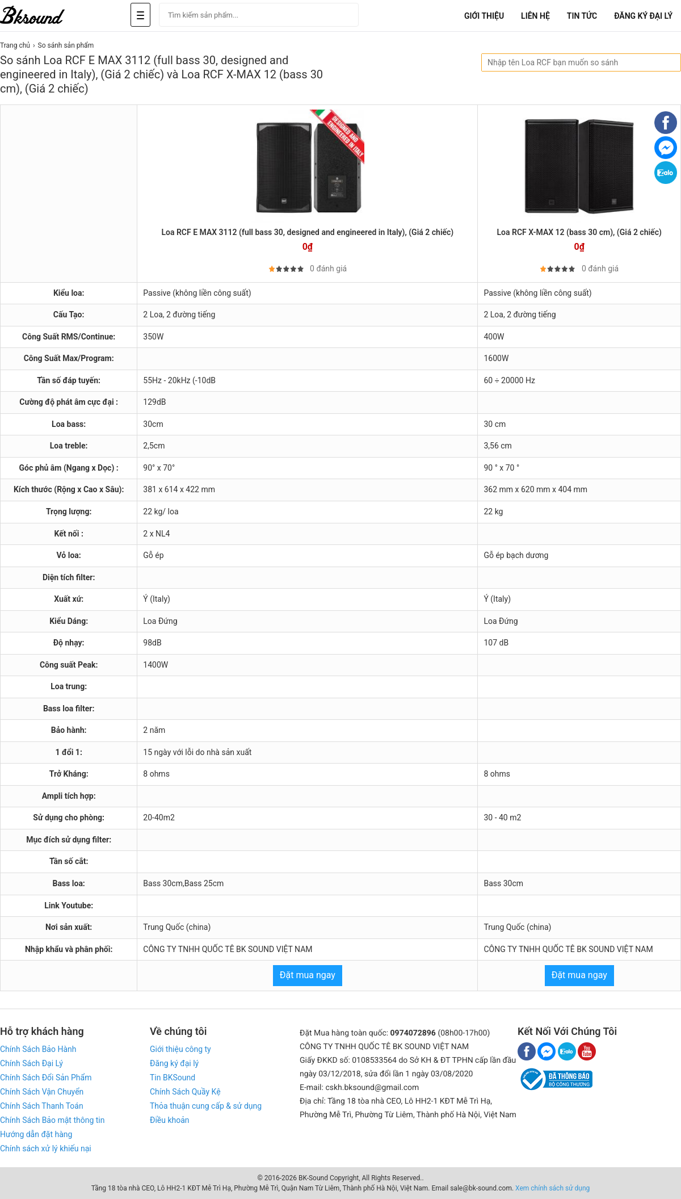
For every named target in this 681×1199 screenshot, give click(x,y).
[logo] (45, 15)
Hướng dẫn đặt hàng (36, 1134)
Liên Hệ (535, 15)
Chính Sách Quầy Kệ (185, 1091)
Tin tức (582, 15)
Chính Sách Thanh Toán (41, 1105)
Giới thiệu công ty (180, 1049)
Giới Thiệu (484, 15)
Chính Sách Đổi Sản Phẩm (45, 1077)
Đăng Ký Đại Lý (643, 15)
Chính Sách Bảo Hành (38, 1049)
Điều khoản (170, 1120)
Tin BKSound (172, 1077)
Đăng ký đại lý (174, 1063)
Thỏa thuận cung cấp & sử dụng (206, 1105)
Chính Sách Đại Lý (31, 1063)
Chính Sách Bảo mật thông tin (52, 1120)
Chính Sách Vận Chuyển (41, 1091)
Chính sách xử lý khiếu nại (45, 1148)
